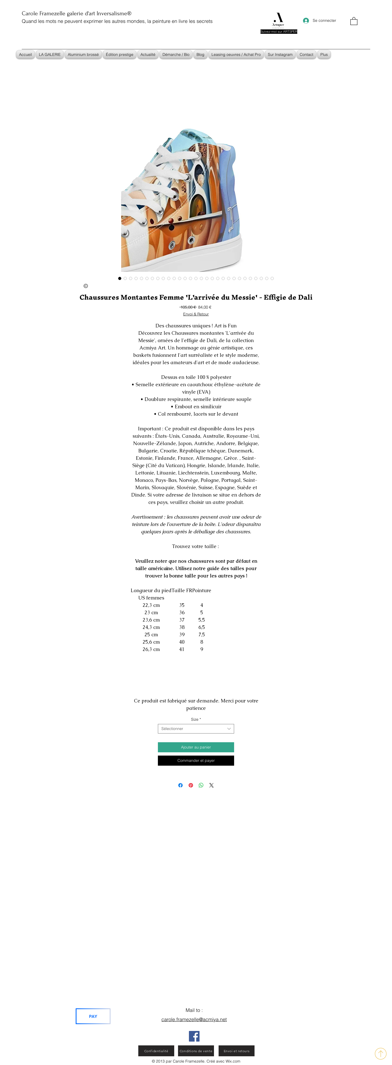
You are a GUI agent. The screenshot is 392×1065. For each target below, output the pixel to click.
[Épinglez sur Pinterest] (191, 785)
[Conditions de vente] (196, 1050)
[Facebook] (194, 1036)
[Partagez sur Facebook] (180, 785)
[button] (353, 21)
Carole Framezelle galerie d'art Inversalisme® (76, 13)
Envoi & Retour (196, 314)
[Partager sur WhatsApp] (201, 785)
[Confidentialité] (156, 1050)
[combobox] (196, 729)
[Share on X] (211, 785)
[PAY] (93, 1016)
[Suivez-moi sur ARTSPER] (279, 31)
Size (196, 719)
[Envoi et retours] (237, 1050)
